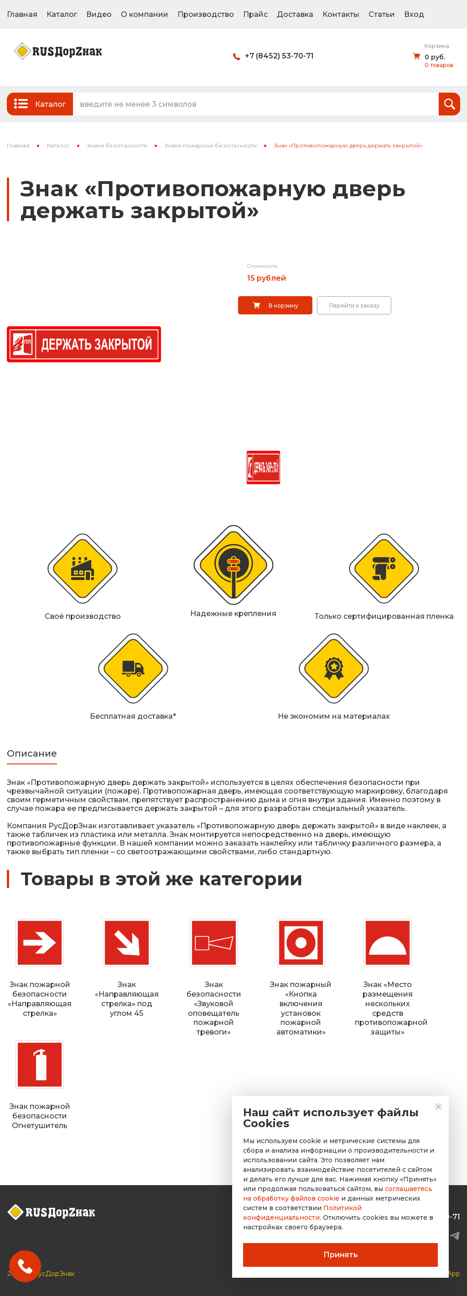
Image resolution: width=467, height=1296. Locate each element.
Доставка (295, 14)
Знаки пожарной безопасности (211, 145)
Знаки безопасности (117, 145)
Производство (205, 14)
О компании (144, 14)
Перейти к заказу (354, 305)
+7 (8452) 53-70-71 (279, 56)
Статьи (381, 14)
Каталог (62, 14)
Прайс (255, 14)
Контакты (340, 14)
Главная (22, 14)
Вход (414, 14)
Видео (99, 14)
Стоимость (262, 265)
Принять (340, 1254)
